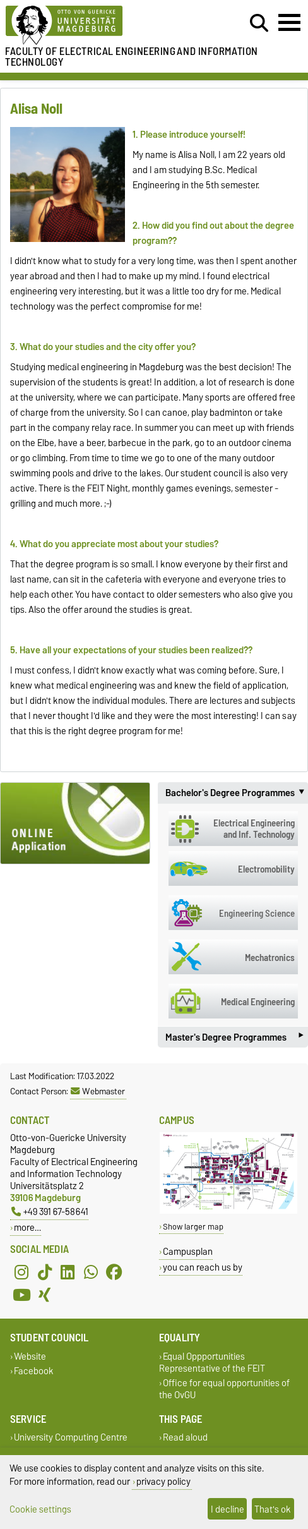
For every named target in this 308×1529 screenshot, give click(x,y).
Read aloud (185, 1437)
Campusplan (188, 1251)
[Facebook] (114, 1271)
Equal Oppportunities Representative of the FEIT (212, 1362)
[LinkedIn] (67, 1271)
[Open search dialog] (259, 23)
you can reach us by (202, 1267)
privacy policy (163, 1481)
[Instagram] (21, 1271)
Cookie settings (40, 1509)
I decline (227, 1509)
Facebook (34, 1371)
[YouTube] (21, 1294)
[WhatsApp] (91, 1271)
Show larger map (193, 1226)
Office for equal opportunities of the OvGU (224, 1389)
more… (27, 1227)
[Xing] (44, 1294)
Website (30, 1356)
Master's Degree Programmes (234, 1037)
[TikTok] (44, 1271)
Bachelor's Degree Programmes (236, 793)
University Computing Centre (70, 1437)
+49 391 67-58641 (49, 1211)
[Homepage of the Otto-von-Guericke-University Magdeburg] (94, 25)
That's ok (272, 1509)
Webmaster (98, 1091)
